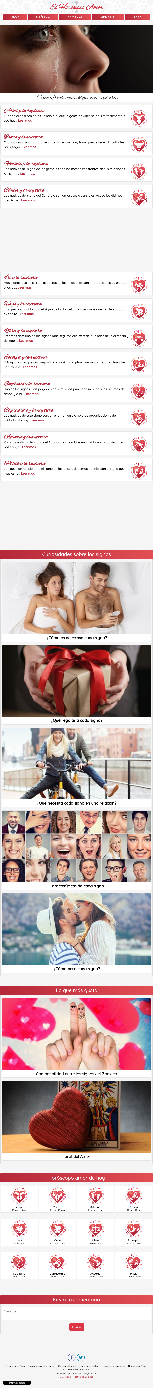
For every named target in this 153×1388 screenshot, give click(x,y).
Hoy (15, 17)
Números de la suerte (114, 1366)
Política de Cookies (83, 1376)
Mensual (108, 17)
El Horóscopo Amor (15, 1366)
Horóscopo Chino (137, 1366)
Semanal (75, 17)
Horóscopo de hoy (89, 1366)
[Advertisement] (76, 240)
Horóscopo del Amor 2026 (76, 1369)
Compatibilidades (67, 1366)
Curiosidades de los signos (41, 1366)
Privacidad (17, 1383)
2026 (137, 17)
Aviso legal (66, 1376)
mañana (43, 17)
